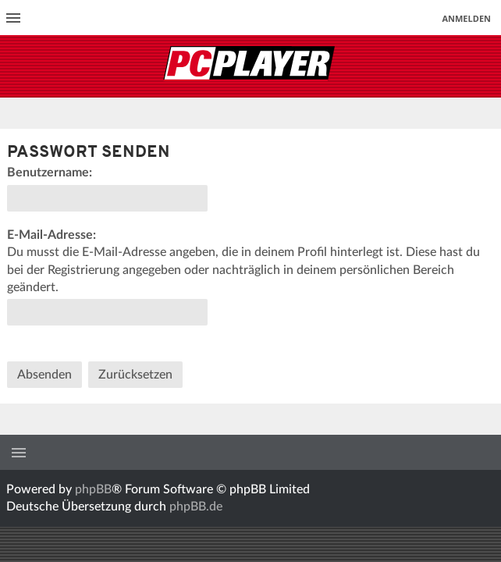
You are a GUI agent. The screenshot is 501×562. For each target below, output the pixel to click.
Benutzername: (49, 172)
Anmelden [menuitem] (466, 18)
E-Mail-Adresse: (51, 235)
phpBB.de (195, 506)
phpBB (93, 489)
